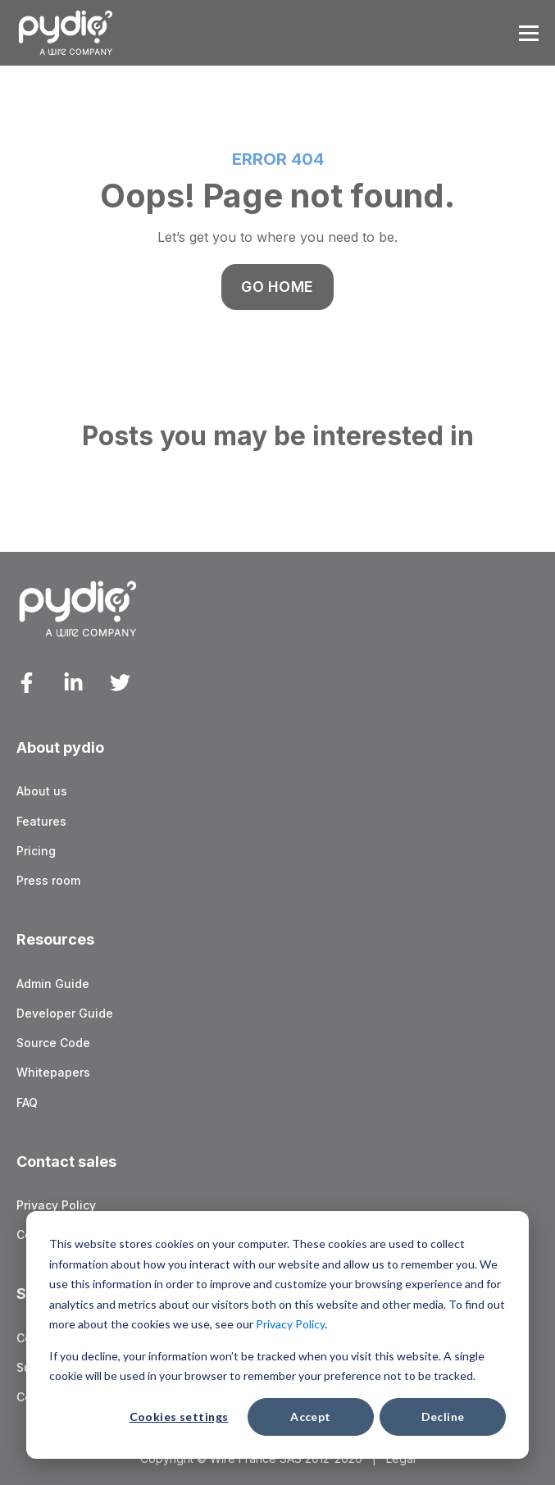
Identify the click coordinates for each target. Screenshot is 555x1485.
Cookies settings (179, 1417)
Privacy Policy (290, 1324)
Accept (310, 1417)
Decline (443, 1417)
